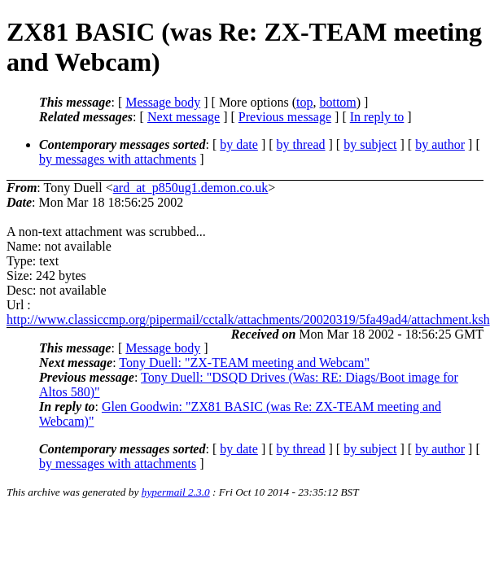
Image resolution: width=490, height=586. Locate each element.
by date (239, 144)
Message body (162, 102)
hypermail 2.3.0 (176, 492)
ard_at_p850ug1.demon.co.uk (191, 188)
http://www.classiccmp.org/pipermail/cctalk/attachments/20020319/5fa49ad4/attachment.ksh (248, 319)
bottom (337, 102)
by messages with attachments (117, 159)
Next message (183, 117)
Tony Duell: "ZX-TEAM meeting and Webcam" (244, 363)
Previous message (284, 117)
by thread (301, 144)
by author (440, 144)
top (304, 102)
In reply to (377, 117)
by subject (369, 144)
